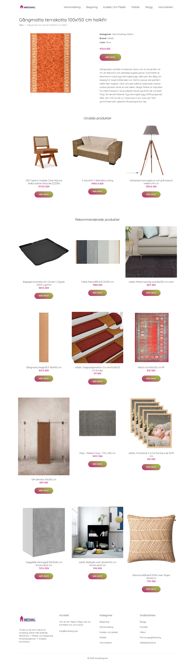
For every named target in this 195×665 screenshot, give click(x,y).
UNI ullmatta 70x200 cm (44, 481)
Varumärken (165, 8)
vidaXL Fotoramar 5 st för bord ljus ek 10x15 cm (151, 456)
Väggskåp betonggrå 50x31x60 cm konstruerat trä (44, 566)
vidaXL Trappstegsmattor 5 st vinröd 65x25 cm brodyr (97, 371)
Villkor (143, 634)
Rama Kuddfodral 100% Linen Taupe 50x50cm (151, 579)
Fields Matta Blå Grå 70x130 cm (97, 283)
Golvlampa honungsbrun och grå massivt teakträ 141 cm (151, 184)
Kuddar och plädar (114, 8)
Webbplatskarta (148, 644)
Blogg (149, 8)
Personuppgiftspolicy (150, 639)
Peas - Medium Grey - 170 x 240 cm (97, 455)
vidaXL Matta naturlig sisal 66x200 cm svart (151, 283)
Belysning (91, 8)
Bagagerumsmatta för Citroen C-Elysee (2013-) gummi (44, 285)
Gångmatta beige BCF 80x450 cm (43, 369)
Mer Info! (110, 59)
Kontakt (144, 629)
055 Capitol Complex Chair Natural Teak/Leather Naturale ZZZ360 (44, 184)
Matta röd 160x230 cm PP (151, 369)
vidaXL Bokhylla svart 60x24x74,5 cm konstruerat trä (97, 566)
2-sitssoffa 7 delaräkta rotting (97, 182)
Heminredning (72, 8)
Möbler (136, 8)
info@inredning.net (68, 633)
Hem (21, 27)
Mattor (130, 36)
